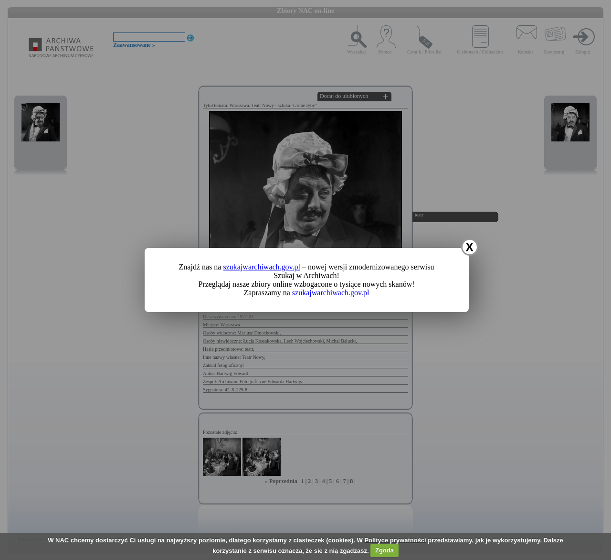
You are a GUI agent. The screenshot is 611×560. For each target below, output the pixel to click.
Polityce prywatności (395, 540)
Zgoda (384, 550)
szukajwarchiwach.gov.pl (261, 267)
